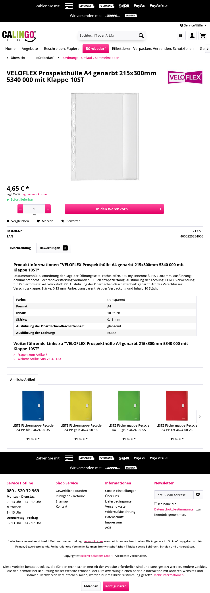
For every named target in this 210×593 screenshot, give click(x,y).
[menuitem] (112, 35)
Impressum (113, 522)
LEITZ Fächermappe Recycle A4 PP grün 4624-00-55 (128, 427)
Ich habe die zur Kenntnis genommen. (177, 509)
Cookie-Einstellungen (121, 491)
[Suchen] (141, 35)
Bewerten (71, 221)
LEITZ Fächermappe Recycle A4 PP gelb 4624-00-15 (81, 427)
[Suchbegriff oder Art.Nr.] (112, 35)
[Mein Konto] (192, 35)
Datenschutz (114, 517)
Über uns (112, 496)
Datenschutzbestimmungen (174, 509)
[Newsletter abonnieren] (198, 494)
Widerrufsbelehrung (120, 512)
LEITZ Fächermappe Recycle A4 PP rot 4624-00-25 (176, 427)
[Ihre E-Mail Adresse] (174, 494)
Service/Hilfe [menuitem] (192, 25)
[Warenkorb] (202, 35)
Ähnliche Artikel (22, 379)
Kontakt (61, 506)
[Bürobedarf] (96, 48)
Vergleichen (18, 221)
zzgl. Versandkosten (34, 194)
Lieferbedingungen (119, 501)
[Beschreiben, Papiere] (62, 48)
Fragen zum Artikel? (30, 354)
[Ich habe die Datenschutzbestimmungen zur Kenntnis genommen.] (155, 503)
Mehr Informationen (169, 575)
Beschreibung (20, 248)
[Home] (10, 48)
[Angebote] (30, 48)
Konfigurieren (115, 586)
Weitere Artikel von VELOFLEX (37, 359)
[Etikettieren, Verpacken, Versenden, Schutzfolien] (153, 48)
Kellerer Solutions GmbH (96, 556)
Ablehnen (91, 586)
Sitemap (62, 501)
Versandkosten (116, 506)
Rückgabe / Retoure (70, 496)
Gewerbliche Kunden (71, 491)
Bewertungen (54, 247)
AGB (108, 527)
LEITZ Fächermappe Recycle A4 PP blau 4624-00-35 (33, 427)
